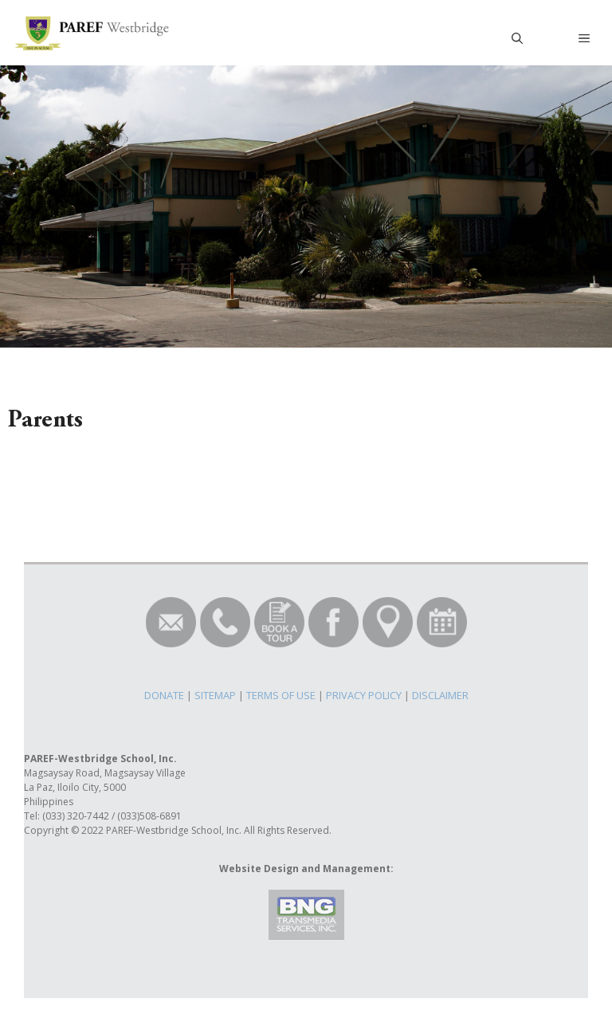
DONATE (164, 695)
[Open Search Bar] (517, 38)
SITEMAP (215, 695)
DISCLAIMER (440, 695)
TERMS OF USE (281, 695)
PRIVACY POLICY (364, 695)
